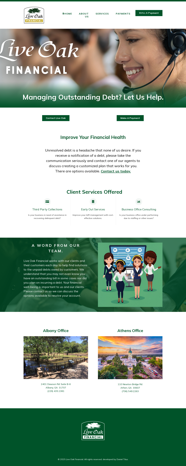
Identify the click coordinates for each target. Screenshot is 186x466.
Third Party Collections (47, 209)
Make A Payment (130, 118)
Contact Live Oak (56, 118)
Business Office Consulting (139, 209)
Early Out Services (93, 209)
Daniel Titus (122, 459)
